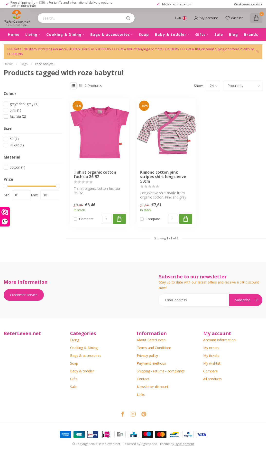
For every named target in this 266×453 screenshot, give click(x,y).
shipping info (26, 5)
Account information (219, 340)
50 (14, 139)
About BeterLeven (151, 340)
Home (13, 34)
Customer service (248, 4)
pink (15, 110)
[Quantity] (106, 219)
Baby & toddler (170, 34)
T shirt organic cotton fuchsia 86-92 (95, 174)
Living (31, 34)
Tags (24, 64)
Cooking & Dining (64, 34)
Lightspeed (149, 444)
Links (141, 394)
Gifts (200, 34)
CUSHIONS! (15, 54)
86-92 (17, 145)
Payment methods (151, 363)
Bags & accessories (110, 34)
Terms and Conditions (154, 347)
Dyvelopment (184, 444)
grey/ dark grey (24, 104)
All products (212, 379)
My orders (211, 347)
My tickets (211, 355)
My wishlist (211, 363)
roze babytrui (45, 64)
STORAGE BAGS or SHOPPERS (90, 49)
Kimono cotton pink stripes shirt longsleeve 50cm (163, 177)
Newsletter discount (152, 386)
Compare (86, 219)
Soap (144, 34)
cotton (17, 167)
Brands (251, 34)
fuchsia (18, 116)
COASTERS (171, 49)
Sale (218, 34)
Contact (143, 379)
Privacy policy (147, 355)
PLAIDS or (247, 49)
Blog (233, 34)
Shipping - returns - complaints (161, 371)
